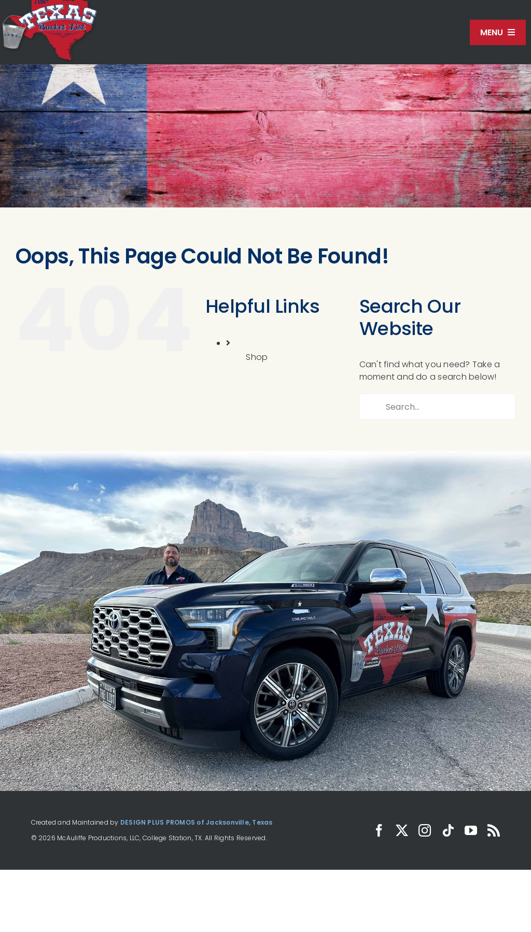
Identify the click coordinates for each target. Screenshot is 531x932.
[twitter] (402, 830)
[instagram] (424, 830)
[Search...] (437, 407)
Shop (257, 357)
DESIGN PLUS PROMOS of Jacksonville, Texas (196, 822)
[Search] (372, 407)
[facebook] (379, 830)
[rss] (493, 830)
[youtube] (471, 830)
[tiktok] (448, 830)
